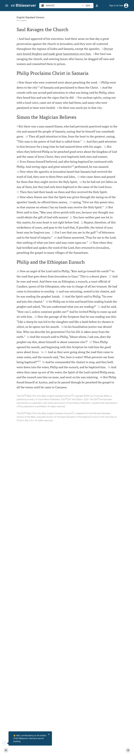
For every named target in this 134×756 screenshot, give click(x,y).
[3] (57, 404)
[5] (40, 650)
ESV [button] (89, 5)
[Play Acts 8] (106, 137)
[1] (33, 123)
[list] (106, 94)
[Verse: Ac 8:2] (94, 16)
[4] (59, 475)
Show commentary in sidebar (99, 83)
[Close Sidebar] (76, 386)
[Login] (126, 5)
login (111, 36)
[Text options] (96, 5)
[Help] (130, 21)
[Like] (82, 21)
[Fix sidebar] (76, 13)
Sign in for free (116, 5)
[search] (64, 5)
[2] (52, 274)
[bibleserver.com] (23, 6)
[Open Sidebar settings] (126, 21)
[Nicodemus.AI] (6, 743)
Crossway (18, 20)
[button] (6, 6)
